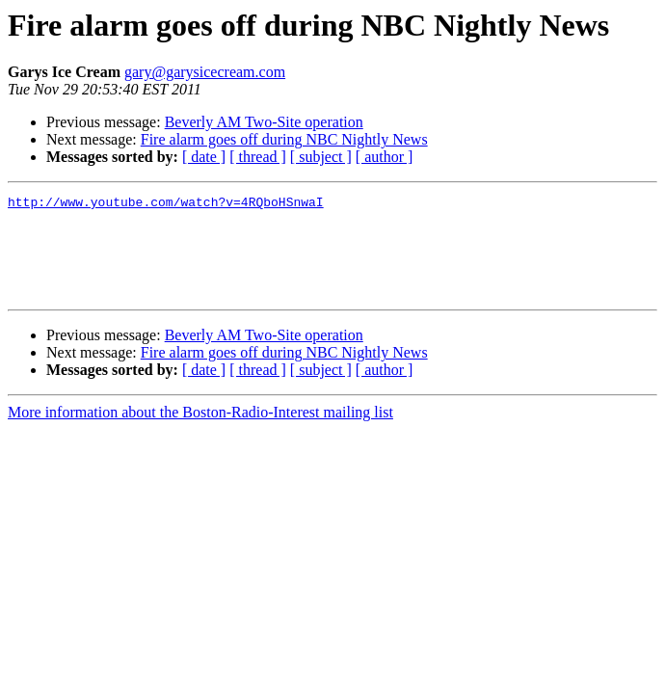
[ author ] (384, 156)
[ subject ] (321, 156)
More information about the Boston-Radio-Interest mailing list (200, 432)
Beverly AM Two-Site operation (264, 122)
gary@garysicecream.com (204, 72)
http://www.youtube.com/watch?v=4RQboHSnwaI (166, 204)
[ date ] (204, 156)
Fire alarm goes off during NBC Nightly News (284, 139)
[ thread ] (257, 156)
